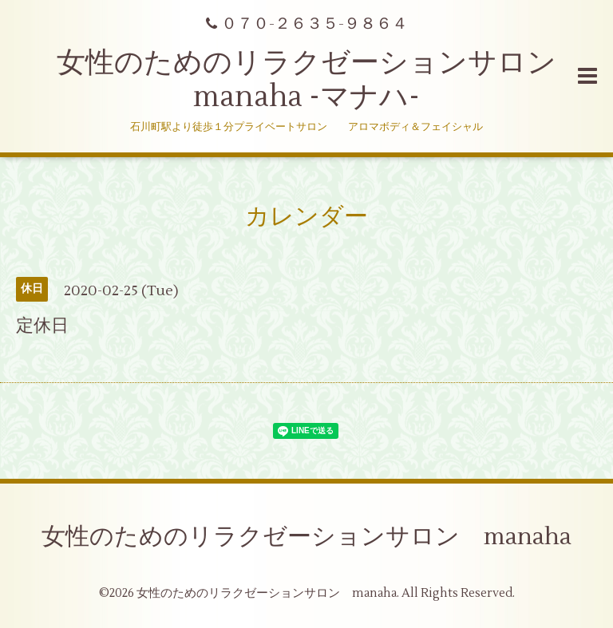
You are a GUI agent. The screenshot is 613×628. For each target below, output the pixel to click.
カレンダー (306, 216)
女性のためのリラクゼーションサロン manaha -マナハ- (321, 80)
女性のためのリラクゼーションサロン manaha (306, 536)
